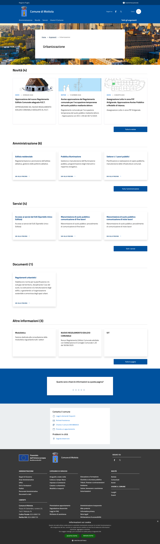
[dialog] (80, 531)
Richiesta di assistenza (58, 514)
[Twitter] (120, 11)
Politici (21, 488)
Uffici (21, 482)
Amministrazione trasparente (91, 505)
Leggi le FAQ (54, 511)
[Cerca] (138, 11)
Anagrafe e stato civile (58, 477)
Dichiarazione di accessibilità (90, 517)
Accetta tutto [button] (72, 536)
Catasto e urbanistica (57, 485)
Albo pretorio (85, 508)
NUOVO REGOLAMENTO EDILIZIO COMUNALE (75, 334)
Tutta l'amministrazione (130, 189)
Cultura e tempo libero (58, 479)
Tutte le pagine (130, 361)
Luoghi (113, 492)
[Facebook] (115, 11)
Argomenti (52, 37)
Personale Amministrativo (28, 491)
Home (44, 37)
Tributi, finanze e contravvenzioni (92, 482)
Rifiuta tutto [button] (88, 536)
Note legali (84, 514)
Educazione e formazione (89, 476)
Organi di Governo (25, 477)
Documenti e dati (25, 494)
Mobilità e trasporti (57, 488)
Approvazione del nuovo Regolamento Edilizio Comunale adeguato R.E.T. (32, 101)
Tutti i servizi (130, 248)
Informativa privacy (87, 511)
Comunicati (115, 479)
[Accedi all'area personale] (130, 2)
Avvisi (17, 95)
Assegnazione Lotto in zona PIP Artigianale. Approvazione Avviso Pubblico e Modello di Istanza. (125, 102)
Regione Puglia (24, 2)
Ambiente (83, 485)
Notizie (63, 95)
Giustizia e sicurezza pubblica (91, 479)
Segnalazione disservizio (58, 508)
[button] (80, 540)
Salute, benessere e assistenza (91, 488)
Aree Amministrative (26, 479)
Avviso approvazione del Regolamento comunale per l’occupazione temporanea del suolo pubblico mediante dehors (79, 102)
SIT (108, 332)
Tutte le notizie (130, 129)
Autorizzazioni (85, 491)
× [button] (157, 521)
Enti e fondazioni (25, 485)
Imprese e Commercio (57, 482)
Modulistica (20, 332)
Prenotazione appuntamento (60, 505)
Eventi (113, 495)
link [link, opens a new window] (100, 531)
